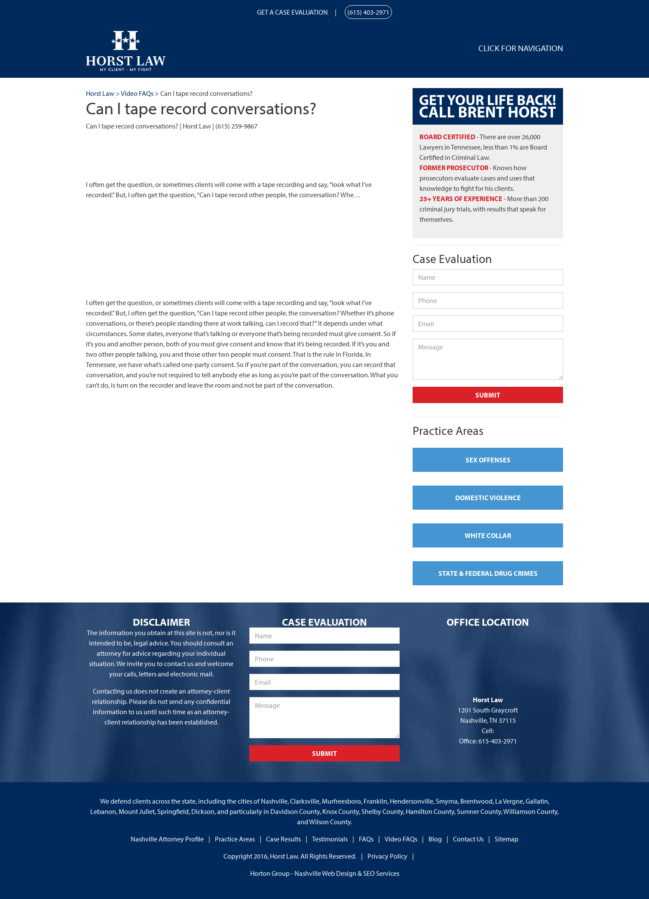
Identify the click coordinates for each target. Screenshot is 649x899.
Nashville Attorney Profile (167, 839)
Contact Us (468, 839)
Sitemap (506, 839)
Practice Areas (235, 839)
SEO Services (381, 873)
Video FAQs (401, 839)
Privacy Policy (387, 856)
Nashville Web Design (325, 873)
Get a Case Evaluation (292, 12)
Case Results (283, 839)
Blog (435, 839)
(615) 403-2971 (368, 12)
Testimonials (330, 839)
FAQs (366, 839)
